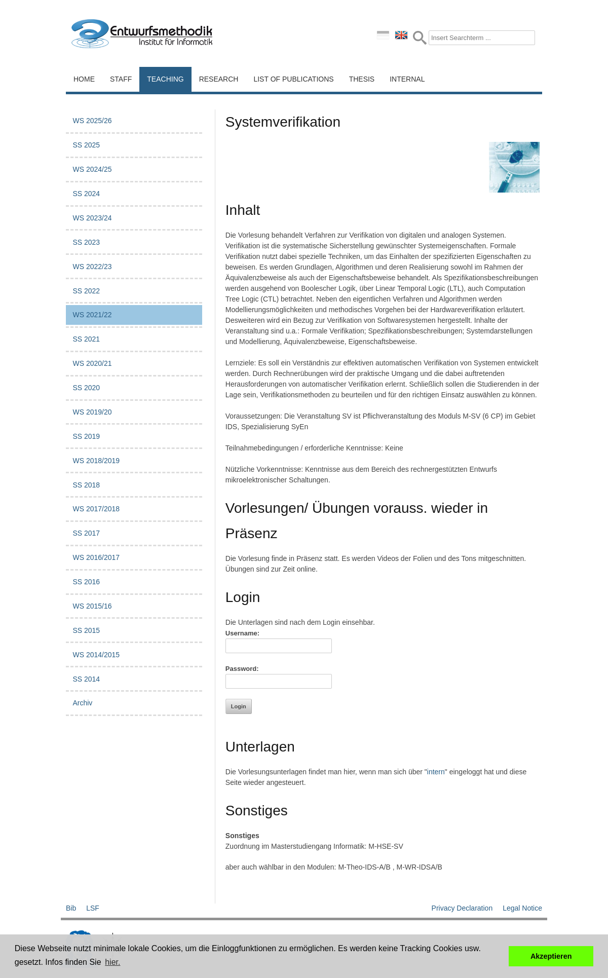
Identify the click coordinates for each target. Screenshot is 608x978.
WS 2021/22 (91, 315)
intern (436, 772)
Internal (407, 79)
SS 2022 (86, 291)
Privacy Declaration (462, 908)
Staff (121, 79)
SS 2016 (86, 582)
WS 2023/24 (91, 218)
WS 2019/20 (91, 412)
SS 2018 (86, 485)
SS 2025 (86, 145)
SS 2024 (86, 194)
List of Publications (293, 79)
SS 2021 (86, 339)
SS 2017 (86, 533)
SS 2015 (86, 630)
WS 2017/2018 (96, 509)
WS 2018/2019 (96, 461)
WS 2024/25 (91, 169)
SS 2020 (86, 388)
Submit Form (420, 38)
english (401, 35)
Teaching (165, 79)
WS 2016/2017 (96, 557)
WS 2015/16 (91, 606)
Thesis (362, 79)
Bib (71, 908)
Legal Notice (522, 908)
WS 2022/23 (91, 266)
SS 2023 (86, 242)
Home (84, 79)
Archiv (82, 703)
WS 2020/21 (91, 363)
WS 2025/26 (91, 121)
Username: (242, 633)
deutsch (383, 35)
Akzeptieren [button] (551, 956)
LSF (92, 908)
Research (219, 79)
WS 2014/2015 (96, 655)
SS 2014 (86, 679)
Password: (242, 668)
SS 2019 (86, 436)
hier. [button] (112, 962)
